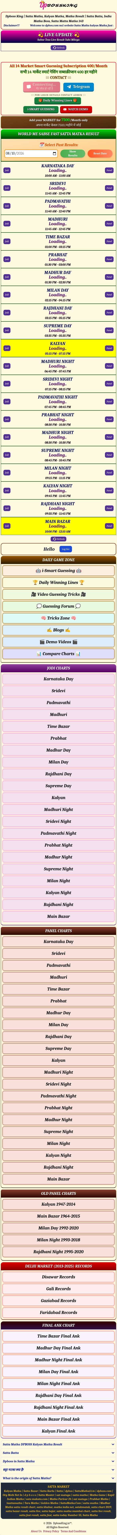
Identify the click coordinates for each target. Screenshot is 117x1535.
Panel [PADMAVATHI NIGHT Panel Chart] (109, 401)
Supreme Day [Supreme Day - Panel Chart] (59, 1048)
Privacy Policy (51, 1531)
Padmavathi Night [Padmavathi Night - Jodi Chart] (58, 833)
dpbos (69, 1491)
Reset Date (100, 153)
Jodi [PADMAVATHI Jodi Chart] (7, 206)
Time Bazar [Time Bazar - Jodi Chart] (58, 726)
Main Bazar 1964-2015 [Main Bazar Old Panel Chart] (58, 1216)
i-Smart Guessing (58, 570)
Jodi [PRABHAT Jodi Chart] (7, 259)
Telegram (78, 86)
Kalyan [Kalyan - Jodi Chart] (59, 797)
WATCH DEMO (75, 109)
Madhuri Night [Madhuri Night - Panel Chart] (58, 1072)
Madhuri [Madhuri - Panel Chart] (58, 977)
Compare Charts (58, 653)
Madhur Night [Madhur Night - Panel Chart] (58, 1119)
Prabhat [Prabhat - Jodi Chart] (58, 738)
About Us (36, 1531)
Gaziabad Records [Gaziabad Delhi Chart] (58, 1300)
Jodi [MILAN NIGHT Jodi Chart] (7, 472)
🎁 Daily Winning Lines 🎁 (57, 100)
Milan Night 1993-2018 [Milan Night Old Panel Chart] (58, 1240)
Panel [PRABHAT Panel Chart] (109, 259)
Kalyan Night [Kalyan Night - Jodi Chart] (58, 892)
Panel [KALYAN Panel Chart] (109, 348)
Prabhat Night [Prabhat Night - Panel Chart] (59, 1107)
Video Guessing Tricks (58, 594)
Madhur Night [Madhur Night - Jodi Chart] (58, 857)
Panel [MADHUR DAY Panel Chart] (109, 277)
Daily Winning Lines (58, 582)
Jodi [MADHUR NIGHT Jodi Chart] (7, 437)
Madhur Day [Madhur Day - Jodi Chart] (58, 750)
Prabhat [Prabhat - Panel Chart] (58, 1001)
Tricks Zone (58, 618)
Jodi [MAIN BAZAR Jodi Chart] (7, 526)
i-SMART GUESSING (40, 109)
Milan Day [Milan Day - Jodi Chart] (59, 762)
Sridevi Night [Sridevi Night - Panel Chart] (58, 1084)
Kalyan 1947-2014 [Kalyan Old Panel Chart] (59, 1204)
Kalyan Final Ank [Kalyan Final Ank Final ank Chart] (58, 1431)
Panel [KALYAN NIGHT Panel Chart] (109, 490)
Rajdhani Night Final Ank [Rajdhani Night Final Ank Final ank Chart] (58, 1407)
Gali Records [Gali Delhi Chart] (58, 1288)
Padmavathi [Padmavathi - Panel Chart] (59, 965)
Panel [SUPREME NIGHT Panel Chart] (109, 454)
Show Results (72, 153)
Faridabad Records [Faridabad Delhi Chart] (58, 1312)
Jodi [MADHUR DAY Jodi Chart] (7, 277)
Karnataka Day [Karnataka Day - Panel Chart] (58, 941)
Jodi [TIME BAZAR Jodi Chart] (7, 241)
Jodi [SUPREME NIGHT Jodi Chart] (7, 454)
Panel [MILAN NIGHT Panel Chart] (109, 472)
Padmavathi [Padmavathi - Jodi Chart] (59, 702)
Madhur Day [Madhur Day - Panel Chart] (58, 1012)
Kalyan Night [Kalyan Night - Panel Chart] (58, 1155)
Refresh (58, 47)
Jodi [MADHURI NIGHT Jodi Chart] (7, 366)
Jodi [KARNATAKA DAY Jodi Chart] (7, 170)
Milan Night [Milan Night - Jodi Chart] (58, 880)
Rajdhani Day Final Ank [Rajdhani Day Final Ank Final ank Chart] (58, 1395)
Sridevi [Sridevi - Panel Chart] (58, 953)
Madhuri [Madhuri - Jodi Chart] (58, 714)
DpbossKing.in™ (62, 1523)
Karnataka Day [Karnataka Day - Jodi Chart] (58, 679)
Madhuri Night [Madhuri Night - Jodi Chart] (58, 809)
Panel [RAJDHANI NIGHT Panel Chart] (109, 508)
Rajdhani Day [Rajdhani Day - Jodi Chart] (58, 774)
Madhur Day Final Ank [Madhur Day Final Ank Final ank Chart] (58, 1348)
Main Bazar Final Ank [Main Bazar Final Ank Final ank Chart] (58, 1419)
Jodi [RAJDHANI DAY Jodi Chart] (7, 312)
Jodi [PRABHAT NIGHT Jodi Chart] (7, 419)
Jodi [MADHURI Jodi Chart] (7, 223)
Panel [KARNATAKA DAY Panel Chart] (109, 170)
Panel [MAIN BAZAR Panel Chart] (109, 526)
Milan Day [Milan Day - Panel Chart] (59, 1024)
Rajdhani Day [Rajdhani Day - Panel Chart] (58, 1036)
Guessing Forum (58, 606)
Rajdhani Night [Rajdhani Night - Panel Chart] (58, 1167)
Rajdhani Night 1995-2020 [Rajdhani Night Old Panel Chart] (58, 1251)
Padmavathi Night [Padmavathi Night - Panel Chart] (58, 1096)
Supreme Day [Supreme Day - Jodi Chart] (59, 785)
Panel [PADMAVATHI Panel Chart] (109, 206)
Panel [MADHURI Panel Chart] (109, 223)
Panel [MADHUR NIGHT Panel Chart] (109, 437)
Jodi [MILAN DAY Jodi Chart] (7, 294)
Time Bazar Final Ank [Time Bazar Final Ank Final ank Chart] (58, 1336)
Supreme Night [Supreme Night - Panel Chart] (58, 1131)
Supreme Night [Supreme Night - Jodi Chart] (58, 869)
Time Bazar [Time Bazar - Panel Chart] (58, 989)
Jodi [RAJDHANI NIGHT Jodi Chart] (7, 508)
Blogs (58, 630)
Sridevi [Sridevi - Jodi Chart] (58, 690)
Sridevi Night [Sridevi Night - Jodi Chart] (58, 821)
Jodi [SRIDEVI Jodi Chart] (7, 188)
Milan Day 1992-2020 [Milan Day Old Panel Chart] (58, 1228)
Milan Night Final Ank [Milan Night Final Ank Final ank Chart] (58, 1383)
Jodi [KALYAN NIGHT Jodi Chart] (7, 490)
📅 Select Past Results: (58, 145)
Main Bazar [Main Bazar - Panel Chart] (58, 1179)
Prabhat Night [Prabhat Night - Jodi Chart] (59, 845)
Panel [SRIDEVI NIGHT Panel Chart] (109, 383)
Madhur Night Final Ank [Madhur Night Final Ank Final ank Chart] (58, 1359)
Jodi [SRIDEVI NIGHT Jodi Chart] (7, 383)
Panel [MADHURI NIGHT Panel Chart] (109, 366)
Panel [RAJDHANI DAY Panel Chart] (109, 312)
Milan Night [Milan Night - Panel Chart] (58, 1143)
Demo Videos (58, 642)
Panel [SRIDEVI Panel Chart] (109, 188)
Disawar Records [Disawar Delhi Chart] (58, 1277)
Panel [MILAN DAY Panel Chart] (109, 294)
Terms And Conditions (73, 1531)
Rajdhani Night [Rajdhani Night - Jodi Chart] (58, 904)
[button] (58, 560)
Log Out (66, 549)
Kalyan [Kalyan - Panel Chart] (59, 1060)
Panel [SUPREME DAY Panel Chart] (109, 330)
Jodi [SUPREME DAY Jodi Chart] (7, 330)
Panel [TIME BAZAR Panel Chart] (109, 241)
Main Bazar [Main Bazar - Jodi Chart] (58, 916)
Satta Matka (90, 1515)
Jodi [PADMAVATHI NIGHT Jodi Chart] (7, 401)
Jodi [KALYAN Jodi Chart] (7, 348)
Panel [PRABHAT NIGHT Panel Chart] (109, 419)
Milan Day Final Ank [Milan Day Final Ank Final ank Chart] (58, 1371)
